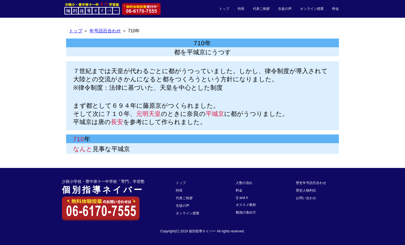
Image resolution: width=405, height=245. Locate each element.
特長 (241, 9)
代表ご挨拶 (261, 9)
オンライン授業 (312, 9)
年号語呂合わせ (105, 30)
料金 (335, 9)
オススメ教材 (246, 205)
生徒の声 (285, 9)
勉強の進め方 (246, 212)
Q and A (242, 198)
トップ (224, 9)
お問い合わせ (306, 198)
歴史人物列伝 (306, 190)
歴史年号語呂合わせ (311, 183)
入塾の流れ (244, 183)
